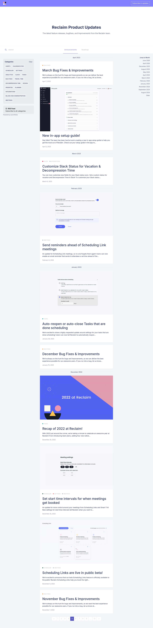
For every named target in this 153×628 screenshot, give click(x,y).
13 (94, 619)
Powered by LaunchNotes (10, 115)
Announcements (70, 50)
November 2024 (144, 87)
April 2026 (146, 63)
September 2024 (144, 89)
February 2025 (145, 81)
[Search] (21, 50)
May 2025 (146, 72)
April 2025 (146, 75)
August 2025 (145, 69)
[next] (99, 619)
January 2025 (145, 84)
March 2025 (146, 78)
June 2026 (146, 60)
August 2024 (145, 92)
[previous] (54, 619)
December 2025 (144, 66)
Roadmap (85, 50)
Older (148, 95)
